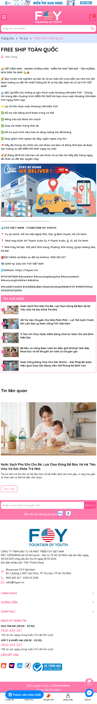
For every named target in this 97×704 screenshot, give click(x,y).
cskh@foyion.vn (15, 582)
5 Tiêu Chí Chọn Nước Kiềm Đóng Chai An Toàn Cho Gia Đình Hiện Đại (56, 336)
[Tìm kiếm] (92, 28)
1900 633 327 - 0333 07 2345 (22, 577)
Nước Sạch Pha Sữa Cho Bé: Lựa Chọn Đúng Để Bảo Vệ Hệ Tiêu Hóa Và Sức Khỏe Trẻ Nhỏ (55, 308)
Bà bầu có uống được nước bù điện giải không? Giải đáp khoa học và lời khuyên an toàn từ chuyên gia (54, 350)
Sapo (57, 689)
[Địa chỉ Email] (48, 505)
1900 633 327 (11, 630)
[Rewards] (24, 694)
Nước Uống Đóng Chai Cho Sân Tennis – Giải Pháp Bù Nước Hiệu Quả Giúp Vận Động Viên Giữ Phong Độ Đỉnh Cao (56, 364)
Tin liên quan (14, 390)
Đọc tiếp (9, 488)
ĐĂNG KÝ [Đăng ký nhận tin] (90, 505)
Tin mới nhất (13, 298)
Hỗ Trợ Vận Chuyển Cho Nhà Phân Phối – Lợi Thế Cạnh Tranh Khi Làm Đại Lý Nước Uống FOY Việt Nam (57, 322)
